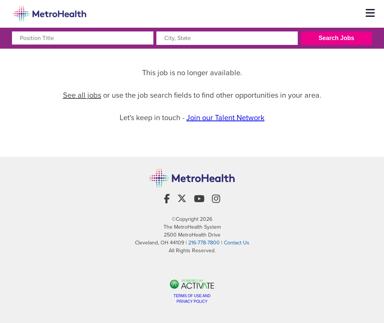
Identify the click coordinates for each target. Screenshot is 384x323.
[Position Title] (82, 38)
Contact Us (236, 243)
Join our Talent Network (225, 117)
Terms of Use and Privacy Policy (192, 299)
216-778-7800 (204, 243)
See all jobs (82, 95)
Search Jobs (336, 38)
